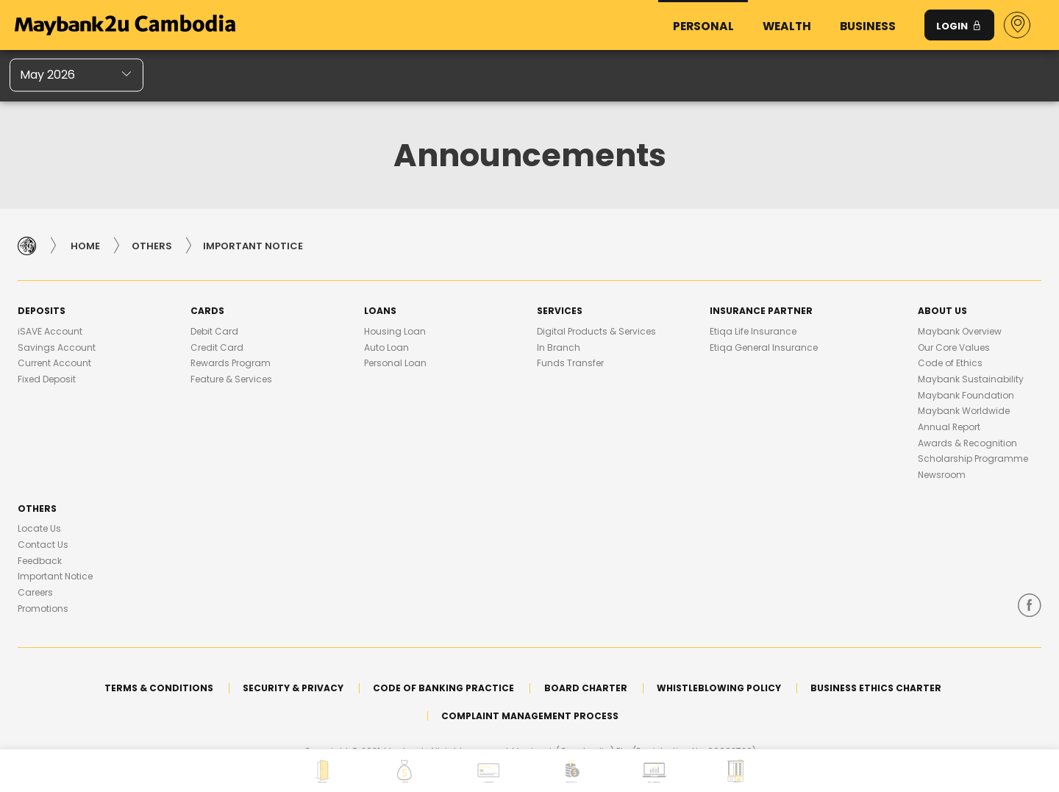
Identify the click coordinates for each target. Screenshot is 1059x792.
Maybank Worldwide (964, 410)
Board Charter (585, 688)
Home (85, 246)
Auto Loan (386, 347)
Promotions (43, 608)
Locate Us (39, 528)
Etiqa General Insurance (764, 347)
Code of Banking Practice (443, 688)
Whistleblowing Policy (719, 688)
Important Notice (55, 576)
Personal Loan (395, 363)
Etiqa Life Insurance (753, 331)
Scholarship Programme (973, 458)
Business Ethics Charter (875, 688)
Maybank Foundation (966, 395)
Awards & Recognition (967, 443)
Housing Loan (395, 331)
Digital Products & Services (596, 331)
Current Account (54, 363)
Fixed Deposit (47, 379)
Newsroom (942, 474)
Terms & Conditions (158, 688)
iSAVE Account (50, 331)
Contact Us (43, 544)
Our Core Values (954, 347)
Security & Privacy (293, 688)
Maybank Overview (960, 331)
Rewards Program (230, 363)
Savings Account (57, 347)
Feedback (40, 560)
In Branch (558, 347)
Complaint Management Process (529, 716)
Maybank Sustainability (971, 379)
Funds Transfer (570, 363)
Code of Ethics (950, 363)
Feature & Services (231, 379)
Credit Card (216, 347)
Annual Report (949, 427)
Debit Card (214, 331)
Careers (35, 592)
